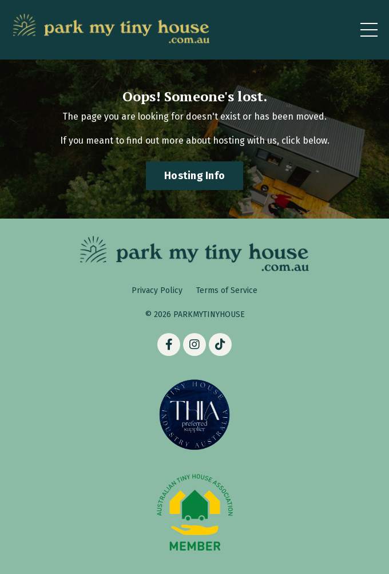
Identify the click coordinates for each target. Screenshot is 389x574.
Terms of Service (226, 290)
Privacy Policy (157, 290)
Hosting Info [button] (194, 175)
